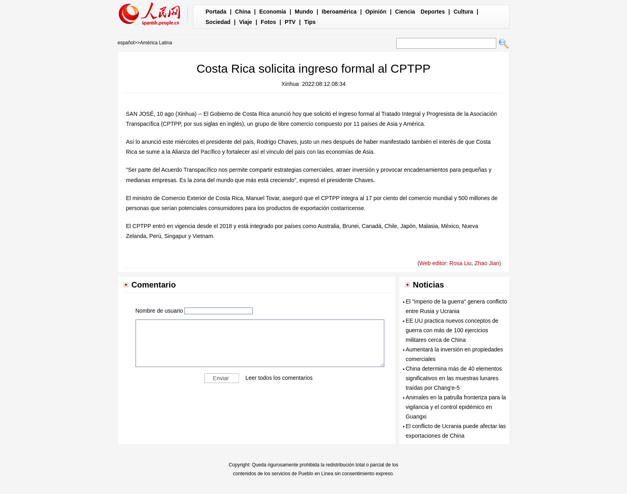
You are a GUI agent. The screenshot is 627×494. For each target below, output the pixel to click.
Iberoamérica (339, 11)
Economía (272, 11)
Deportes (433, 11)
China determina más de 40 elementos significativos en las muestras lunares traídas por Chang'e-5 (454, 378)
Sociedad (218, 22)
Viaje (245, 22)
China (243, 11)
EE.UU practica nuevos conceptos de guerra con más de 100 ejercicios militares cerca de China (452, 330)
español (126, 43)
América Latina (156, 43)
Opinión (375, 11)
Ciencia (405, 11)
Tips (310, 22)
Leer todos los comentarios (279, 378)
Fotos (268, 22)
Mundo (304, 11)
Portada (216, 11)
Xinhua (290, 84)
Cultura (463, 11)
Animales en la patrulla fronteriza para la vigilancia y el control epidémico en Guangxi (456, 407)
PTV (290, 22)
